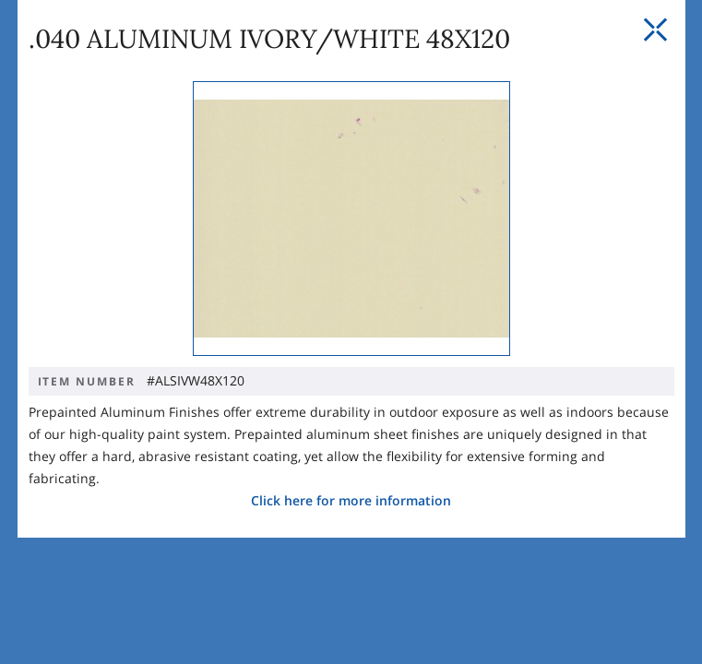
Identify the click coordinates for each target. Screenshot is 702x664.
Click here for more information (351, 471)
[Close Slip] (655, 30)
